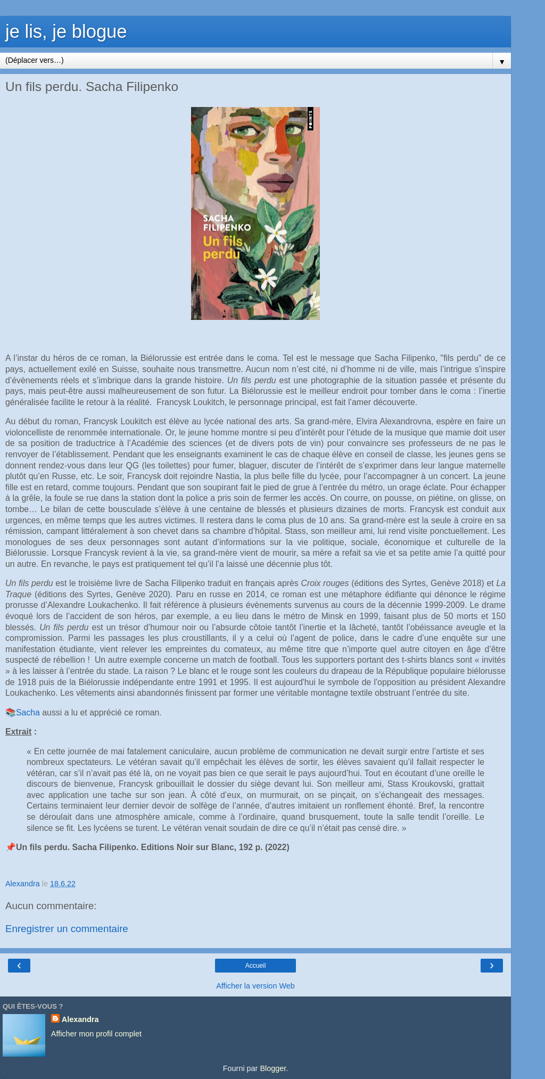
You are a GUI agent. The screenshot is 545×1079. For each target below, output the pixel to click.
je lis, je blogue (66, 31)
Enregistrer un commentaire (66, 928)
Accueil (255, 965)
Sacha (28, 712)
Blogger (273, 1068)
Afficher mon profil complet (96, 1033)
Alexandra (80, 1019)
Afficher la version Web (255, 986)
